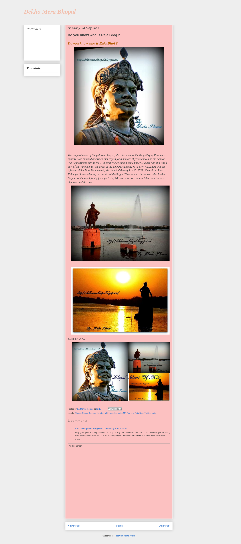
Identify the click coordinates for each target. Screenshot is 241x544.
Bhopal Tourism (89, 413)
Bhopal (78, 413)
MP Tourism (128, 413)
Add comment (75, 446)
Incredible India (115, 413)
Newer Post (74, 526)
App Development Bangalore (89, 428)
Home (119, 526)
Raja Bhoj (139, 413)
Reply (77, 439)
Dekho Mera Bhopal (50, 11)
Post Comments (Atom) (125, 536)
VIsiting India (150, 413)
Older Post (164, 526)
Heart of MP (102, 413)
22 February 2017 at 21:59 (115, 428)
